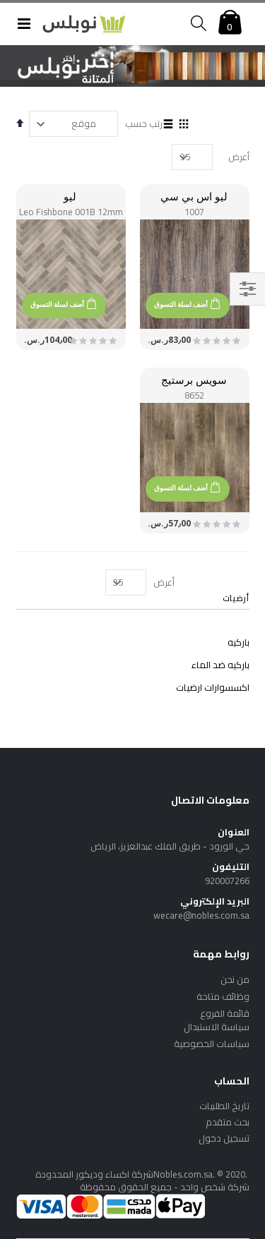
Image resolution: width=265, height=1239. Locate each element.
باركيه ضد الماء (220, 664)
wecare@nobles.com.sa (201, 915)
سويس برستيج (194, 380)
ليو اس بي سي (194, 196)
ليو (70, 196)
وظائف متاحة (222, 996)
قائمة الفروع (224, 1013)
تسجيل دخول (224, 1138)
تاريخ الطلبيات (224, 1105)
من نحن (234, 979)
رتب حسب (144, 123)
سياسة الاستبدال (216, 1026)
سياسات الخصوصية (211, 1043)
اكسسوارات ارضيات (212, 687)
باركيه (238, 642)
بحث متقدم (227, 1121)
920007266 (227, 880)
